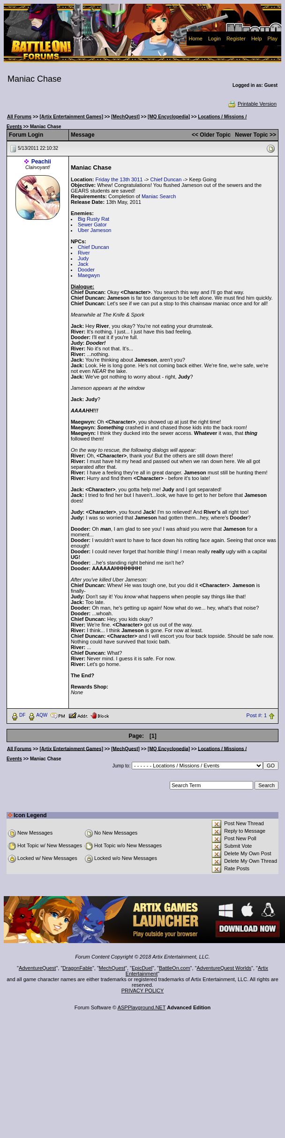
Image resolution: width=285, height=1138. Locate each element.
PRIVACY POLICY (142, 990)
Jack (83, 264)
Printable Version (252, 104)
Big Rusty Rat (93, 219)
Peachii (41, 161)
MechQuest (112, 968)
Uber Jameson (95, 230)
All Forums (19, 116)
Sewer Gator (92, 224)
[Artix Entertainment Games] (71, 116)
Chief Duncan (166, 179)
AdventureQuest (37, 968)
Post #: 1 (257, 715)
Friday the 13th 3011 (118, 179)
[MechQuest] (125, 116)
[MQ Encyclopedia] (169, 116)
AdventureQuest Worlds (224, 968)
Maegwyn (89, 275)
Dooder (86, 269)
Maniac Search (159, 196)
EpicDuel (142, 968)
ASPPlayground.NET (142, 1007)
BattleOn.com (174, 968)
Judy (83, 258)
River (84, 252)
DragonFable (77, 968)
